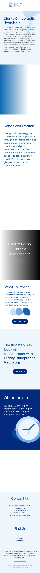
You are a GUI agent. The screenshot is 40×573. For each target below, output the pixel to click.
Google (20, 538)
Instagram (20, 541)
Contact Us (20, 371)
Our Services (20, 321)
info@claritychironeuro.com (20, 515)
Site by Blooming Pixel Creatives (20, 568)
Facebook (20, 536)
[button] (37, 5)
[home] (15, 5)
